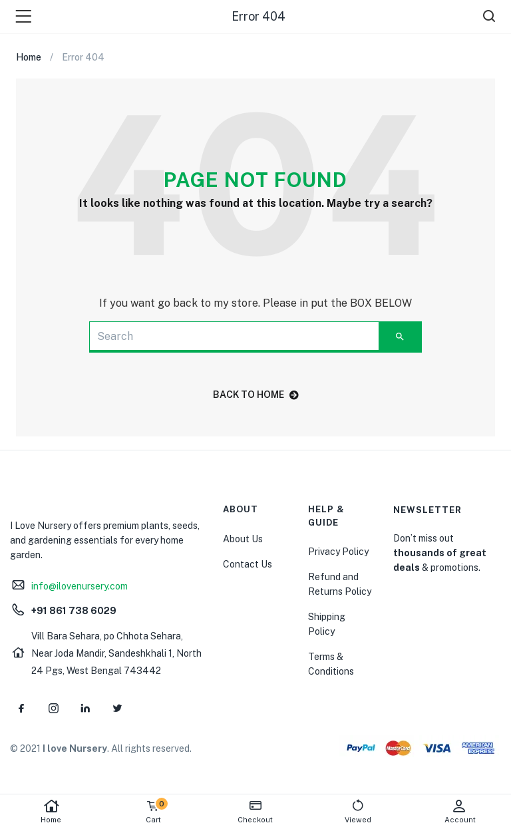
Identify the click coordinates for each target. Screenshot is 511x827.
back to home (256, 394)
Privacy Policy (338, 551)
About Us (243, 539)
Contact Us (247, 564)
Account (460, 811)
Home (51, 811)
